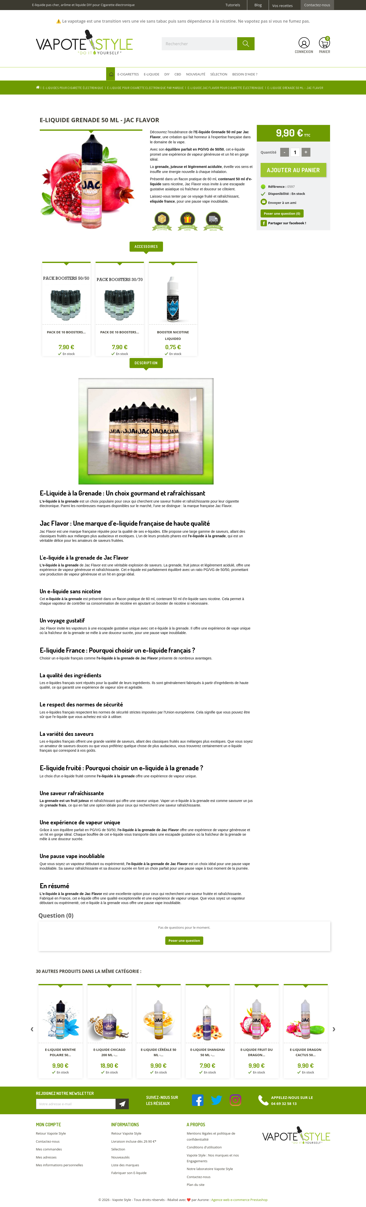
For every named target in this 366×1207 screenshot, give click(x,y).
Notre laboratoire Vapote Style (210, 1169)
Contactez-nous (317, 5)
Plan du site (195, 1184)
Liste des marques (125, 1165)
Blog (258, 5)
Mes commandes (49, 1149)
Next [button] (334, 1030)
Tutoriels (233, 5)
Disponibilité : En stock (286, 193)
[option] (66, 310)
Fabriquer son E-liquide (128, 1173)
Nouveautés (120, 1157)
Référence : (277, 186)
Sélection (118, 1149)
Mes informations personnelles (59, 1165)
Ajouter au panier (293, 169)
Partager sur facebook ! (287, 223)
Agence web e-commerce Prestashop (239, 1199)
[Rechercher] (208, 43)
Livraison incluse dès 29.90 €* (133, 1141)
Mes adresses (46, 1157)
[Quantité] (295, 152)
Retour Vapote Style (51, 1133)
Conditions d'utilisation (204, 1147)
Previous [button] (32, 1030)
